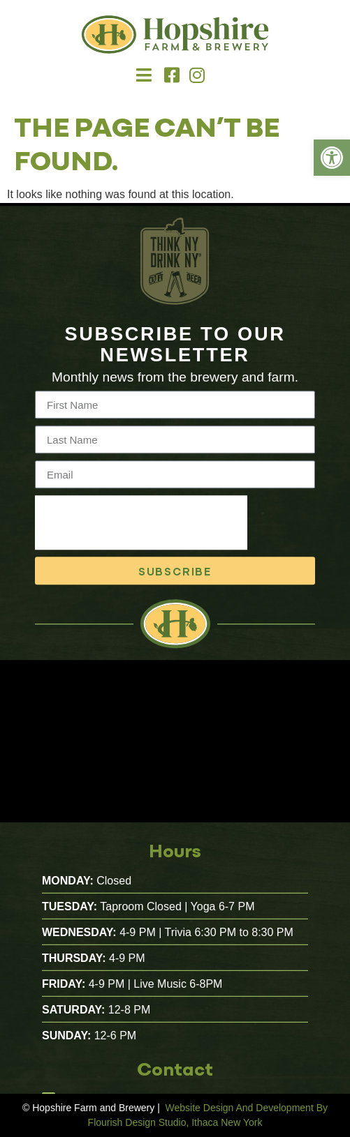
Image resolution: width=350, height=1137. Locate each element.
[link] (332, 158)
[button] (144, 75)
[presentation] (141, 532)
